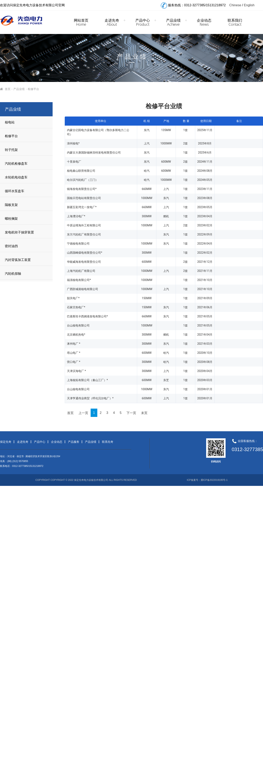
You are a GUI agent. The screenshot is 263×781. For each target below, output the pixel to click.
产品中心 (142, 22)
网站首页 (81, 22)
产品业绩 (173, 22)
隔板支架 (11, 205)
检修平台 (33, 89)
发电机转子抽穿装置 (19, 232)
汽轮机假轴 (13, 273)
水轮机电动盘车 (16, 177)
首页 (8, 89)
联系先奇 (107, 441)
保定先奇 (5, 441)
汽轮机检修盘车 (16, 163)
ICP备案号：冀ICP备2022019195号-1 (207, 480)
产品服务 (73, 441)
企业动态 (204, 22)
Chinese (235, 5)
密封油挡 (11, 246)
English (249, 5)
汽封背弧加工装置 (18, 260)
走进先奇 (112, 22)
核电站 (10, 122)
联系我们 (235, 22)
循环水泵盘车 (14, 191)
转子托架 (11, 150)
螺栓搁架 (11, 218)
